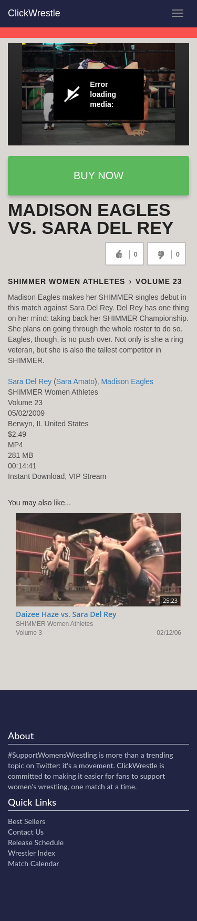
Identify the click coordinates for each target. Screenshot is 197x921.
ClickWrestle (34, 13)
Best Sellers (26, 821)
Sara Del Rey (29, 381)
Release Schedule (36, 842)
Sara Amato (75, 381)
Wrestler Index (31, 852)
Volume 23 (159, 281)
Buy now (98, 175)
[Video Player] (98, 94)
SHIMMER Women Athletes (66, 281)
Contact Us (26, 831)
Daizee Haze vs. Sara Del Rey (66, 614)
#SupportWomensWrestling (52, 754)
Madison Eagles (127, 381)
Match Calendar (33, 863)
